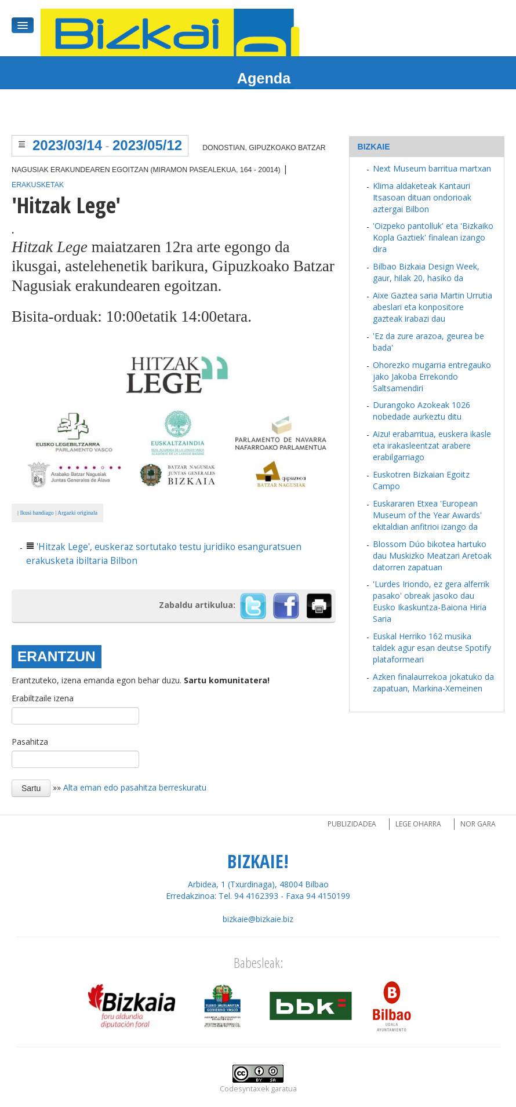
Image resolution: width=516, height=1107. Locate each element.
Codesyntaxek (244, 1089)
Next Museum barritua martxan (432, 168)
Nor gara (478, 824)
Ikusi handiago (36, 512)
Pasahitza (30, 741)
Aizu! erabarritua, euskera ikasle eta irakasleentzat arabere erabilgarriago (432, 445)
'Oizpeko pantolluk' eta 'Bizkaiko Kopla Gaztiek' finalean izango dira (433, 237)
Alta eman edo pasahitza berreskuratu (134, 787)
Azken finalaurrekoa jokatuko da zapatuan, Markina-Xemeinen (433, 682)
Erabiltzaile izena (43, 698)
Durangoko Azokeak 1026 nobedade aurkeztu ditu (421, 410)
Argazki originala (77, 512)
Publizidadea (352, 824)
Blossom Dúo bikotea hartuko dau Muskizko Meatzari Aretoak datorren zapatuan (432, 555)
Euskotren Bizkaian (408, 474)
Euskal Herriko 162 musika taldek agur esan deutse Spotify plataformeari (432, 648)
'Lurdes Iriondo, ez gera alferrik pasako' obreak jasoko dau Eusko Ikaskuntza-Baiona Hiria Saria (431, 601)
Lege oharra (418, 824)
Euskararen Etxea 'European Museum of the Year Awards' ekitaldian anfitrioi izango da (427, 515)
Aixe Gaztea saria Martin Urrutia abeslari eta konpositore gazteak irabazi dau (432, 307)
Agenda (263, 78)
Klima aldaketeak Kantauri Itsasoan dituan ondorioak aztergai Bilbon (422, 197)
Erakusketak (38, 185)
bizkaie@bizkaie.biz (258, 918)
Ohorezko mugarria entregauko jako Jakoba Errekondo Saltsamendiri (432, 376)
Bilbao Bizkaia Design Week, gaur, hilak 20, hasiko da (426, 272)
